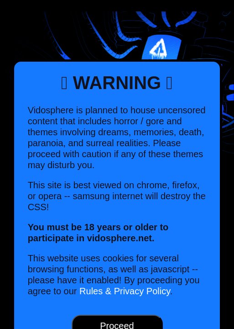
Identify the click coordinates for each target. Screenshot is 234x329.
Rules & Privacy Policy (124, 291)
